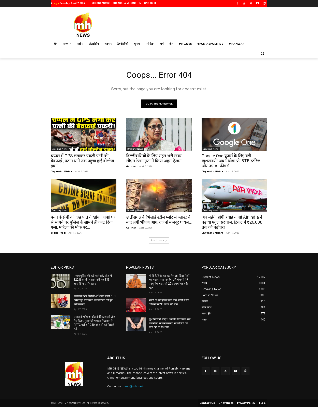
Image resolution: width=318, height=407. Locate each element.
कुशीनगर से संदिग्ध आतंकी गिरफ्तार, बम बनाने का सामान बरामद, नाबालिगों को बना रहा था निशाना (169, 323)
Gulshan (131, 166)
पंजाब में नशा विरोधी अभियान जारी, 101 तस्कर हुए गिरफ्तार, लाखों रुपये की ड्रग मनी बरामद (95, 300)
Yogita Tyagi (58, 232)
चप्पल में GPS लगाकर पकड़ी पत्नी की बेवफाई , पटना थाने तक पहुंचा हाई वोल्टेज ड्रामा (82, 160)
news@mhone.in (134, 386)
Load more (159, 240)
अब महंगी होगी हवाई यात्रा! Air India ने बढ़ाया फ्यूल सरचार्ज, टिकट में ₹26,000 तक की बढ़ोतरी (232, 222)
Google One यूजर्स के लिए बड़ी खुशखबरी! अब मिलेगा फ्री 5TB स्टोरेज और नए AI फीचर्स (231, 160)
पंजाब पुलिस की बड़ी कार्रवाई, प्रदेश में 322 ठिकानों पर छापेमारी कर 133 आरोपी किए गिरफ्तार (93, 279)
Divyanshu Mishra (61, 171)
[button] (262, 53)
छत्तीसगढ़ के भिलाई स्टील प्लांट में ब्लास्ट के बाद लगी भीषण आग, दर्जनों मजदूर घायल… (159, 220)
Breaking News (60, 148)
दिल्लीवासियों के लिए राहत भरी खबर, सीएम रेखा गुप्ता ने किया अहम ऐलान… (155, 158)
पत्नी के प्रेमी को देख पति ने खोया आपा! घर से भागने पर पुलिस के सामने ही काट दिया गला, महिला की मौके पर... (83, 222)
